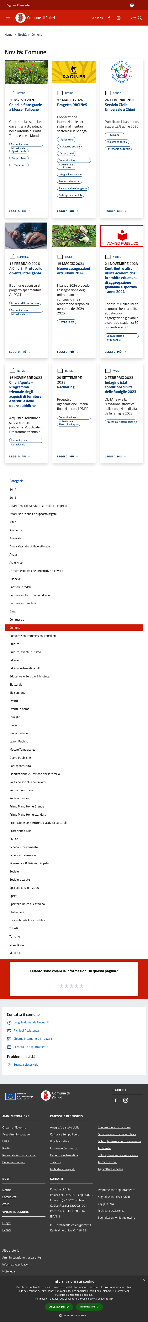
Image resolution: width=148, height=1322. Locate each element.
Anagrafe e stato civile (64, 1127)
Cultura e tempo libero (64, 1134)
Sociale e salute (19, 879)
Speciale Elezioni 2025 (24, 887)
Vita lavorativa (59, 1141)
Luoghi (6, 1223)
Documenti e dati (13, 1162)
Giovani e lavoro (19, 733)
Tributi (13, 928)
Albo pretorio (10, 1250)
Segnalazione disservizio (114, 1196)
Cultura (14, 643)
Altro (12, 522)
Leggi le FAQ (106, 1203)
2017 (12, 489)
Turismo (14, 936)
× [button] (143, 1279)
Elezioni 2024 (18, 692)
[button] (74, 1315)
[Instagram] (117, 17)
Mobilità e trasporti (62, 1169)
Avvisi (64, 257)
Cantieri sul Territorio (23, 603)
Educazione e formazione (114, 1127)
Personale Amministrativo (19, 1155)
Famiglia (14, 717)
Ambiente (15, 530)
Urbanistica (16, 944)
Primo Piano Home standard (27, 814)
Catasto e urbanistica (64, 1155)
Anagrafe (15, 538)
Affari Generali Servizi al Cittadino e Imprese (38, 505)
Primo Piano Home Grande (26, 806)
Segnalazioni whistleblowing (116, 1217)
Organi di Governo (14, 1127)
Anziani (14, 554)
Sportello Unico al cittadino (27, 904)
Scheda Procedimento (23, 847)
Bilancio (14, 578)
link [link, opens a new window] (111, 1298)
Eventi (13, 700)
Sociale (14, 871)
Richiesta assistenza (111, 1210)
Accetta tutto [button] (59, 1306)
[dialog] (74, 1299)
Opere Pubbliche (20, 757)
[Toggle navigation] (7, 17)
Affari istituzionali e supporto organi (33, 513)
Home (8, 34)
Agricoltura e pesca (110, 1169)
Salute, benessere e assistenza (118, 1155)
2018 (12, 497)
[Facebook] (107, 17)
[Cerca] (140, 17)
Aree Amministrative (16, 1134)
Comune (14, 627)
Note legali (9, 1271)
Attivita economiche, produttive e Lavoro (36, 570)
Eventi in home (19, 708)
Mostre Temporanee (22, 749)
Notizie (17, 93)
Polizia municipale (21, 790)
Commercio (16, 619)
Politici (6, 1148)
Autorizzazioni (107, 1162)
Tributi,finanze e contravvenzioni (119, 1141)
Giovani (14, 725)
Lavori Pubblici (19, 741)
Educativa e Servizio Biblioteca (29, 676)
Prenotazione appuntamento (116, 1189)
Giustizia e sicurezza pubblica (117, 1134)
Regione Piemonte (18, 5)
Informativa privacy (15, 1264)
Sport (13, 895)
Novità (22, 34)
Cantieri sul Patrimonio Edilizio (29, 595)
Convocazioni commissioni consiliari (32, 635)
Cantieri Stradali (20, 587)
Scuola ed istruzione (22, 855)
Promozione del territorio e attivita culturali (38, 822)
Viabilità (14, 952)
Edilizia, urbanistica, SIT (24, 668)
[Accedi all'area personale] (132, 5)
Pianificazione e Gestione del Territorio (34, 773)
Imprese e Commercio (64, 1148)
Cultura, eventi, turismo (25, 652)
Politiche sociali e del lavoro (27, 782)
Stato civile (16, 912)
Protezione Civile (20, 830)
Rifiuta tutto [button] (89, 1306)
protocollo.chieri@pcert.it (74, 1225)
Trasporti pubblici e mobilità (27, 920)
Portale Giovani (19, 798)
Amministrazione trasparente (21, 1257)
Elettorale (15, 684)
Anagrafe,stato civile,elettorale (29, 546)
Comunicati (19, 257)
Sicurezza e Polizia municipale (29, 863)
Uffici (5, 1141)
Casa (12, 611)
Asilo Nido (16, 562)
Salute (13, 839)
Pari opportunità (20, 765)
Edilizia (14, 660)
